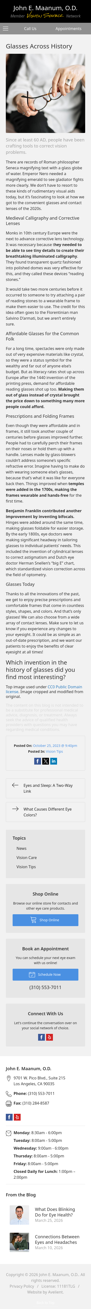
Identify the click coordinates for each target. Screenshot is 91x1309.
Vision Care (27, 857)
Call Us (30, 28)
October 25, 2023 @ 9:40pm (55, 745)
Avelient (55, 1292)
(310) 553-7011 (34, 1093)
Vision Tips (54, 751)
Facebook (41, 1037)
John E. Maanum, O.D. (58, 1274)
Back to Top (46, 1302)
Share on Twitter (45, 761)
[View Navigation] (7, 28)
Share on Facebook (37, 761)
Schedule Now (45, 974)
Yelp (49, 1037)
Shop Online (44, 919)
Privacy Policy (22, 1286)
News (21, 848)
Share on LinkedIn (53, 761)
